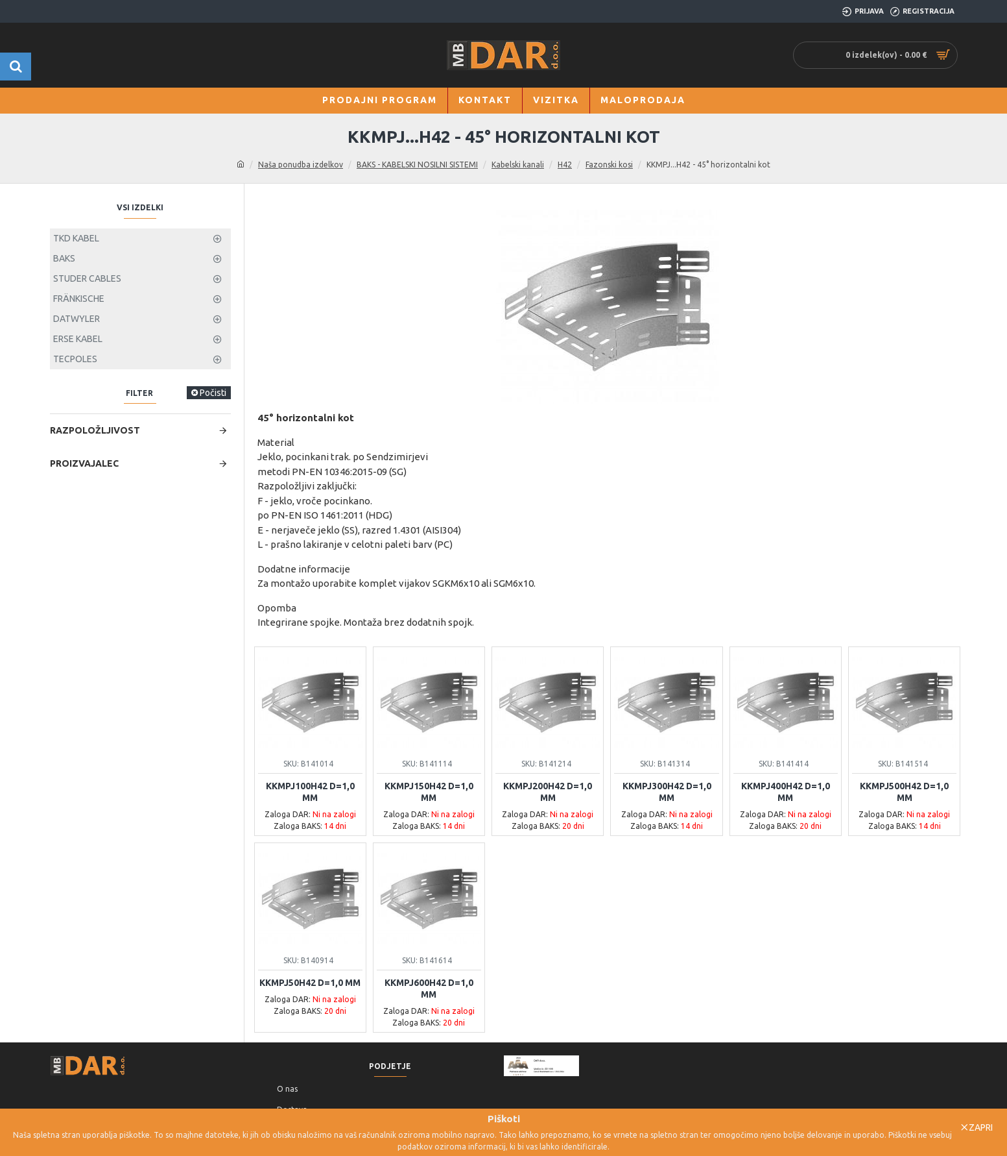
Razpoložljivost (95, 690)
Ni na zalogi (95, 317)
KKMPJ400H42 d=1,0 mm (785, 792)
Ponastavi (84, 415)
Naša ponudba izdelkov (300, 164)
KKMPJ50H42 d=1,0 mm (310, 983)
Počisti (213, 653)
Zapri (981, 1127)
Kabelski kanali (518, 164)
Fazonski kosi (609, 164)
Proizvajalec (84, 723)
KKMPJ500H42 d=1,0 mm (904, 792)
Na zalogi (91, 336)
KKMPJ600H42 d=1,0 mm (429, 989)
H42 (565, 164)
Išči (207, 422)
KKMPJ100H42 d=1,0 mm (310, 792)
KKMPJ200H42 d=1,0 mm (547, 792)
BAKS (83, 267)
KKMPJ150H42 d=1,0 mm (429, 792)
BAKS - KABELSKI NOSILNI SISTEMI (417, 164)
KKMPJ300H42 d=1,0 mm (666, 792)
